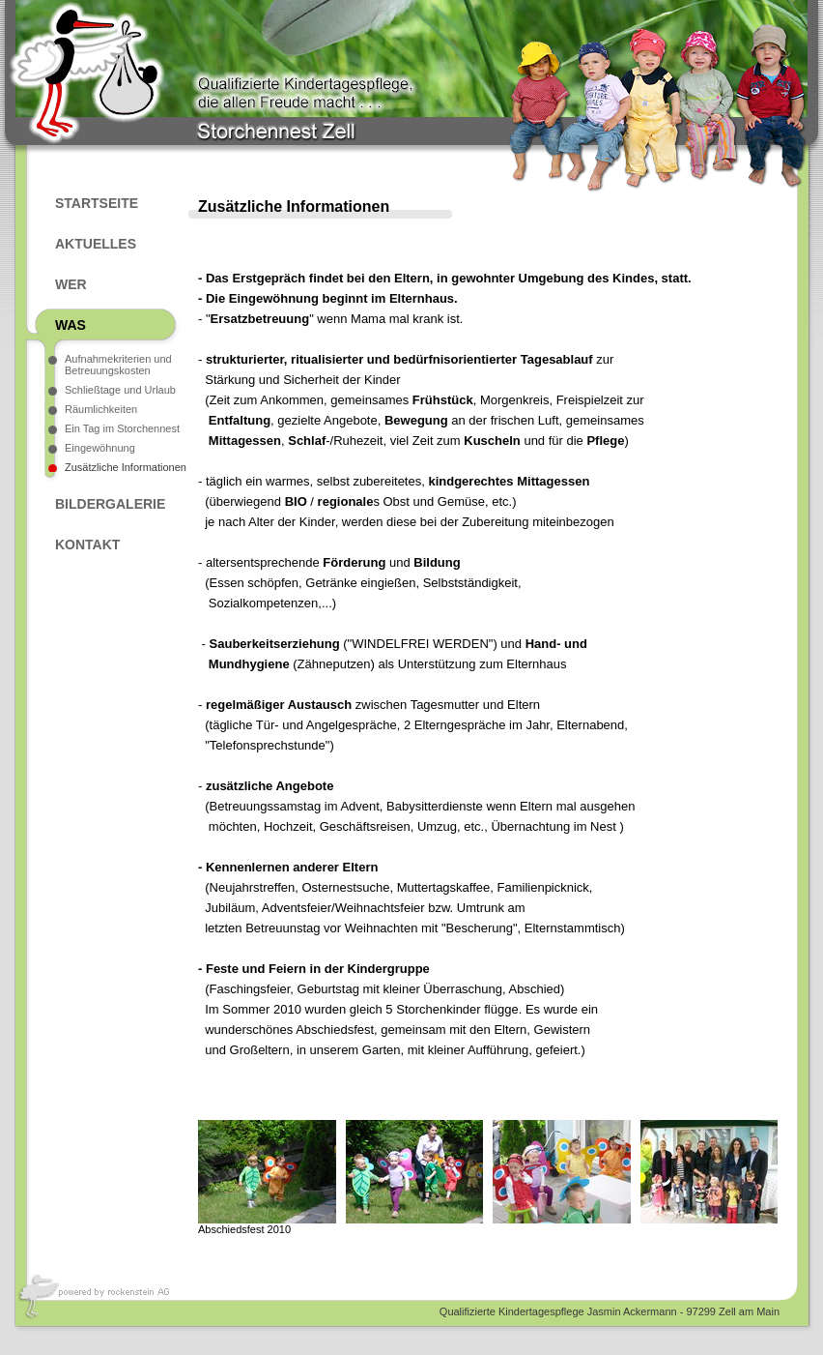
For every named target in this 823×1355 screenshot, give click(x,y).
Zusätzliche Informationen (125, 467)
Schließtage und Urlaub (120, 390)
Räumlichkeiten (101, 409)
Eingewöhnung (100, 448)
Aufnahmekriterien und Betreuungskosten (118, 364)
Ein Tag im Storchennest (122, 428)
